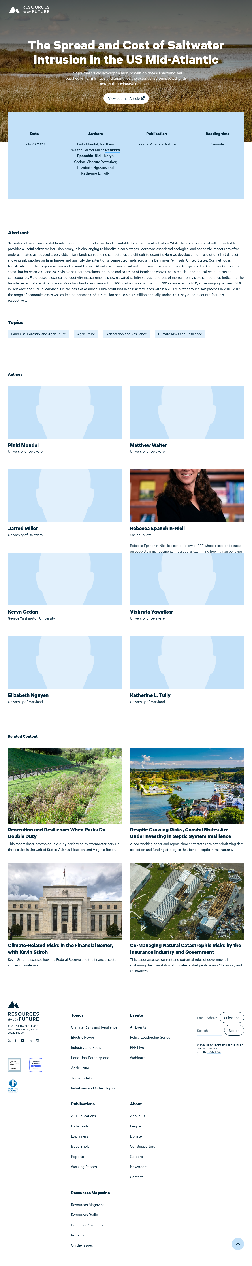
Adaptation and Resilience (126, 333)
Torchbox (214, 1052)
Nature (170, 143)
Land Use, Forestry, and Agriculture (38, 333)
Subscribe (231, 1017)
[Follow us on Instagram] (37, 1040)
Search (234, 1030)
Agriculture (86, 333)
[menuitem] (96, 1027)
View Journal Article (124, 100)
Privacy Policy (207, 1048)
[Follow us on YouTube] (22, 1040)
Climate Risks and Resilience (180, 333)
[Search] (209, 1030)
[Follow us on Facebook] (15, 1040)
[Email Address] (207, 1017)
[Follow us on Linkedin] (30, 1040)
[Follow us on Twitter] (9, 1040)
